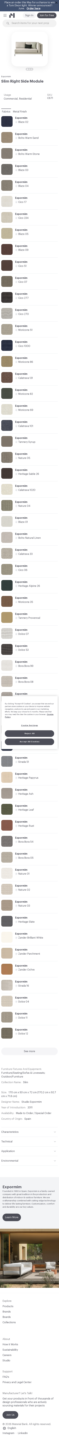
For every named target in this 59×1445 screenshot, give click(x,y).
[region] (29, 722)
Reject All (30, 733)
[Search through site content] (31, 23)
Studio (6, 1360)
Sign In (29, 15)
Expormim (6, 76)
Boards (7, 1317)
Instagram (8, 1433)
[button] (5, 15)
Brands (7, 1311)
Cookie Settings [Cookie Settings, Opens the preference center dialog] (29, 725)
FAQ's (6, 1377)
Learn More (11, 1217)
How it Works (10, 1344)
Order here (33, 8)
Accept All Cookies (29, 742)
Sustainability (10, 1350)
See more (29, 1051)
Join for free (47, 15)
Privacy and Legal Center (17, 1382)
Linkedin (23, 1433)
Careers (7, 1355)
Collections (9, 1322)
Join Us (10, 1415)
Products (8, 1306)
